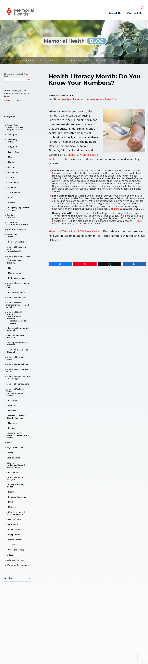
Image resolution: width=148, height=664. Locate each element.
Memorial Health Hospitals (14, 313)
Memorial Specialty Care (18, 376)
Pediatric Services (16, 278)
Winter (11, 197)
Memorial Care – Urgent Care (17, 284)
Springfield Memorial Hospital (17, 343)
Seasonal (11, 452)
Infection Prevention (17, 497)
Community (12, 139)
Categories (18, 116)
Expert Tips (13, 152)
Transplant (13, 544)
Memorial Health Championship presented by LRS (17, 304)
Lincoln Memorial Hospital (15, 336)
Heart (11, 491)
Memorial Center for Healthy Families (17, 416)
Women (11, 202)
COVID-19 (12, 147)
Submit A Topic (12, 100)
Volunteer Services (15, 560)
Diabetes (12, 405)
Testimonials (14, 192)
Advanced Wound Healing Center (16, 466)
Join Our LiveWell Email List (16, 75)
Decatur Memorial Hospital (16, 317)
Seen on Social (14, 457)
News (114, 99)
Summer (12, 187)
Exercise (12, 410)
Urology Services (16, 549)
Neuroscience (14, 519)
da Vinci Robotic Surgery (15, 478)
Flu (9, 268)
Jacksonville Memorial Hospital (18, 329)
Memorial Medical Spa (17, 364)
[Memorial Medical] (19, 11)
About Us (115, 13)
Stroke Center (14, 539)
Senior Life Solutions (17, 241)
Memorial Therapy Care (18, 384)
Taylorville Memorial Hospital (17, 350)
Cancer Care (12, 125)
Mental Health (15, 251)
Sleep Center (14, 534)
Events (10, 215)
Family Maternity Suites (15, 485)
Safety (11, 177)
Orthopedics (14, 524)
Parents (11, 167)
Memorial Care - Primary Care (72, 99)
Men (10, 157)
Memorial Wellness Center (99, 99)
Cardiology (13, 378)
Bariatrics (12, 400)
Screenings (13, 182)
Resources (13, 172)
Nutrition (12, 423)
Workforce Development (18, 565)
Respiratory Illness (16, 292)
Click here (114, 208)
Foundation (12, 222)
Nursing (12, 162)
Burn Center (13, 472)
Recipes (11, 428)
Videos (10, 555)
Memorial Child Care (16, 297)
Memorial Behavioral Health (16, 248)
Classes (11, 217)
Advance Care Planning (14, 261)
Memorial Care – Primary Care (18, 257)
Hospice (12, 236)
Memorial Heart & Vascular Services (16, 513)
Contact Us (134, 13)
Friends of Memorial (16, 229)
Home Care (12, 234)
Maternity (12, 507)
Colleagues (12, 134)
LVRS (10, 502)
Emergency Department (18, 207)
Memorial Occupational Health (17, 370)
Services (11, 463)
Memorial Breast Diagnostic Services (16, 128)
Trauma (12, 210)
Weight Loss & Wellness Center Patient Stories (18, 435)
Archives (18, 578)
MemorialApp (14, 273)
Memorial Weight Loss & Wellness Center (75, 231)
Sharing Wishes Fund (18, 224)
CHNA (11, 141)
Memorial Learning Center (15, 358)
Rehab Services (15, 529)
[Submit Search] (142, 8)
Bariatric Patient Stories (15, 394)
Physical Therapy (15, 447)
